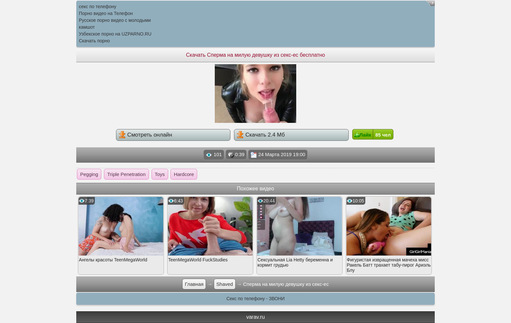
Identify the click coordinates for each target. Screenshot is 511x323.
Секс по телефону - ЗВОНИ (255, 298)
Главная (194, 284)
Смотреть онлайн (145, 134)
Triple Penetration (126, 174)
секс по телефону (97, 6)
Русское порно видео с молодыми (115, 20)
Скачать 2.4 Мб (261, 134)
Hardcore (184, 174)
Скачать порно (94, 40)
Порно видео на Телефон (106, 13)
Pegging (89, 174)
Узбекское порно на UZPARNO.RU (115, 34)
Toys (160, 174)
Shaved (224, 284)
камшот (87, 27)
